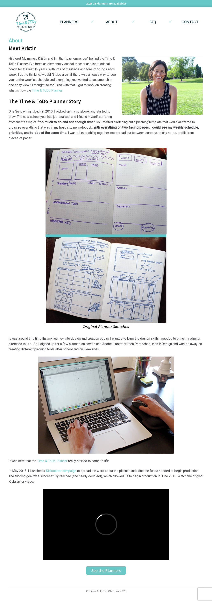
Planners (69, 22)
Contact (190, 22)
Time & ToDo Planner (47, 90)
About (112, 22)
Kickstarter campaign (61, 471)
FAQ (153, 22)
